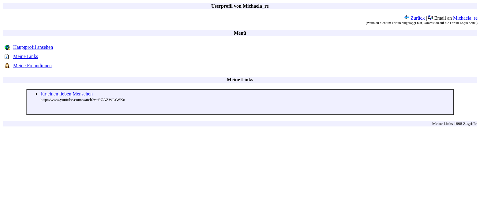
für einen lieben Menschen (67, 93)
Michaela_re (465, 18)
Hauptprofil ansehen (33, 47)
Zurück (414, 18)
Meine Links (25, 56)
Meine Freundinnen (32, 65)
